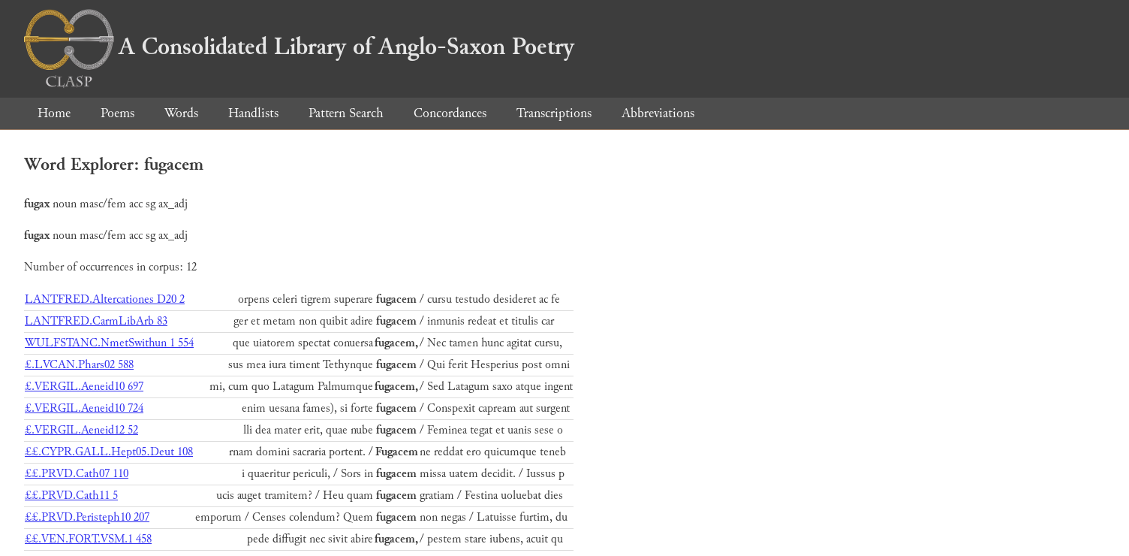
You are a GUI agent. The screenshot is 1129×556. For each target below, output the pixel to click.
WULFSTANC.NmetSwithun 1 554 (109, 343)
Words (181, 113)
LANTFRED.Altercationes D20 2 (105, 299)
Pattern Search (346, 113)
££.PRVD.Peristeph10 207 (87, 517)
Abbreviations (658, 113)
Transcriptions (554, 113)
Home (54, 113)
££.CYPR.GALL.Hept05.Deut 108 (109, 452)
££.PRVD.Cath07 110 (76, 473)
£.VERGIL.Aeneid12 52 (81, 430)
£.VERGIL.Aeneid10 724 (84, 408)
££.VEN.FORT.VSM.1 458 (88, 539)
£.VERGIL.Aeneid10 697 (84, 386)
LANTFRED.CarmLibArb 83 (96, 321)
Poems (117, 113)
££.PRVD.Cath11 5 (71, 495)
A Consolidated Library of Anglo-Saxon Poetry (299, 46)
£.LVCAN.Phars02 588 (79, 364)
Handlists (253, 113)
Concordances (450, 113)
